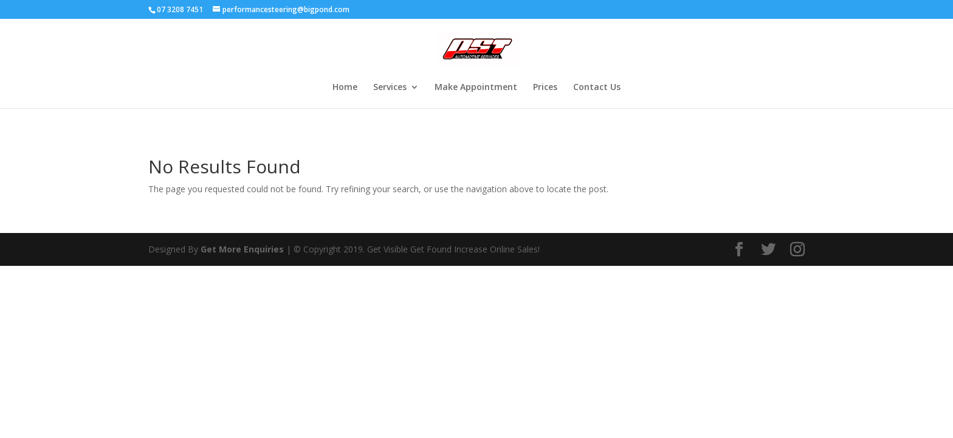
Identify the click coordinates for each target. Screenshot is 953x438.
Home (344, 87)
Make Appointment (476, 87)
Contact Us (597, 87)
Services (390, 87)
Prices (545, 87)
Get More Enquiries (242, 249)
